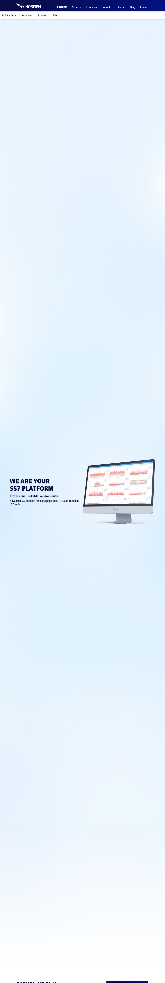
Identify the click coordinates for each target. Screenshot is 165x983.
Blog (132, 7)
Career (121, 7)
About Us (108, 7)
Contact (144, 7)
